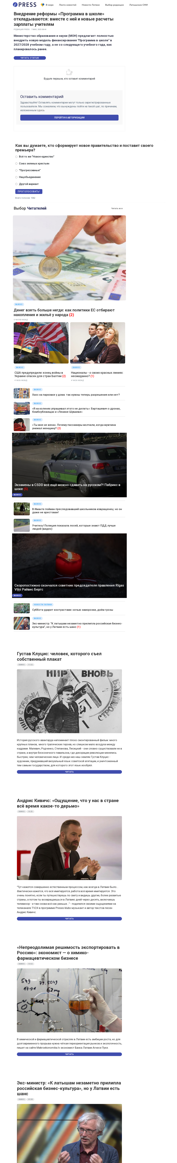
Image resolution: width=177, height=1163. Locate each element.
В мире (47, 5)
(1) (92, 376)
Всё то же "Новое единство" (36, 156)
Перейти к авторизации (69, 117)
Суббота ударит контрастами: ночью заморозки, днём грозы (72, 609)
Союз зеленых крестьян (34, 163)
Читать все (117, 208)
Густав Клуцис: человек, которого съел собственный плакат (59, 656)
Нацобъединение (30, 177)
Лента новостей (67, 4)
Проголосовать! (29, 191)
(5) (26, 489)
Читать (69, 772)
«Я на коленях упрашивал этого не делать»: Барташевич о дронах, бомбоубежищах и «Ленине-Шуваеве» (76, 410)
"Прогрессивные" (30, 170)
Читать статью (29, 58)
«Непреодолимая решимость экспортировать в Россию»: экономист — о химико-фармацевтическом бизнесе (68, 953)
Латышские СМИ (138, 4)
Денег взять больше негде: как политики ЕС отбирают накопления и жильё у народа (64, 312)
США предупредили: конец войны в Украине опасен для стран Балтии (38, 374)
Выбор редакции (114, 4)
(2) (71, 315)
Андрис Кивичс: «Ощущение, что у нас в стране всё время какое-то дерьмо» (68, 803)
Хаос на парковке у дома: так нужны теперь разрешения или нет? (76, 394)
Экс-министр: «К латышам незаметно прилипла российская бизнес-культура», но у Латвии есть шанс (69, 1088)
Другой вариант (29, 184)
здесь (41, 110)
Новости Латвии (91, 4)
